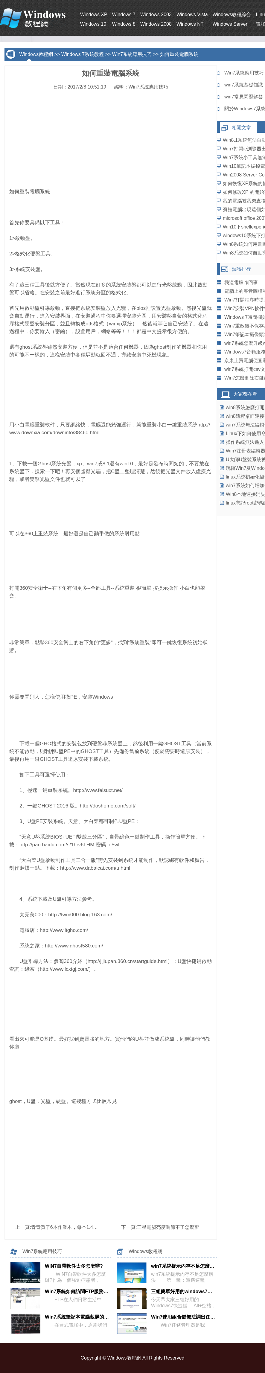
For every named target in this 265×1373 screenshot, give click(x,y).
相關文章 (241, 127)
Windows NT (190, 24)
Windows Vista (192, 14)
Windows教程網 (36, 54)
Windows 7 (123, 14)
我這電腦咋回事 (241, 282)
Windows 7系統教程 (82, 54)
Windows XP (93, 14)
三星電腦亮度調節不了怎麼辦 (168, 1227)
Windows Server (230, 24)
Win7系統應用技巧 (132, 54)
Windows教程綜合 (232, 14)
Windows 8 (123, 24)
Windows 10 (93, 24)
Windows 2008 (156, 24)
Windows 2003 (156, 14)
